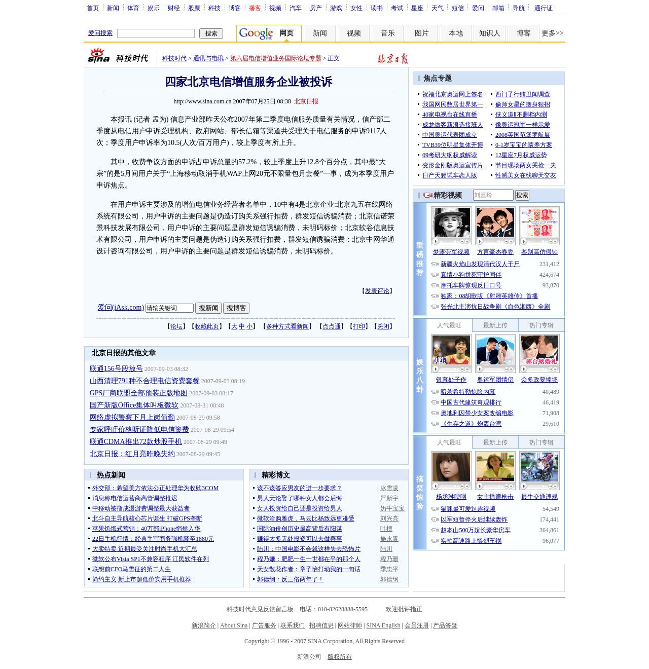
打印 (359, 326)
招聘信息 (321, 625)
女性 (356, 8)
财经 (174, 8)
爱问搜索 (100, 32)
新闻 (113, 8)
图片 (422, 33)
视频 (275, 8)
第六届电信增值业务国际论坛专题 (275, 58)
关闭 (383, 326)
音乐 (388, 33)
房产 (316, 8)
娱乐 (154, 8)
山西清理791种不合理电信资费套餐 (145, 381)
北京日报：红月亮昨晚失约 (132, 454)
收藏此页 (207, 326)
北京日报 (306, 101)
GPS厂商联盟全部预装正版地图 (139, 393)
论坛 (176, 326)
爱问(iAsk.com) (121, 307)
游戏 (336, 8)
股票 (194, 8)
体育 (133, 8)
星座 (417, 8)
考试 (397, 8)
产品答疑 (445, 625)
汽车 (296, 8)
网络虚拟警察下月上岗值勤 (132, 417)
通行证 (543, 8)
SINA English (383, 625)
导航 (519, 8)
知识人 (489, 33)
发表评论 (377, 290)
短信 (458, 8)
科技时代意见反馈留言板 (260, 609)
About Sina (233, 625)
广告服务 (264, 625)
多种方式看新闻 (287, 326)
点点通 (331, 326)
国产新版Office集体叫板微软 (134, 405)
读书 (377, 8)
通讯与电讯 (208, 58)
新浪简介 (204, 625)
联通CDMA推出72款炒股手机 (136, 441)
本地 (456, 33)
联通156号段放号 (116, 369)
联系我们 (292, 625)
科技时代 (174, 58)
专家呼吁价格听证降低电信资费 (139, 429)
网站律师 (350, 625)
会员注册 (417, 625)
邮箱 (498, 8)
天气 (437, 8)
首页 (93, 8)
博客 (235, 8)
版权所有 (340, 656)
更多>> (553, 33)
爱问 (478, 8)
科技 (214, 8)
